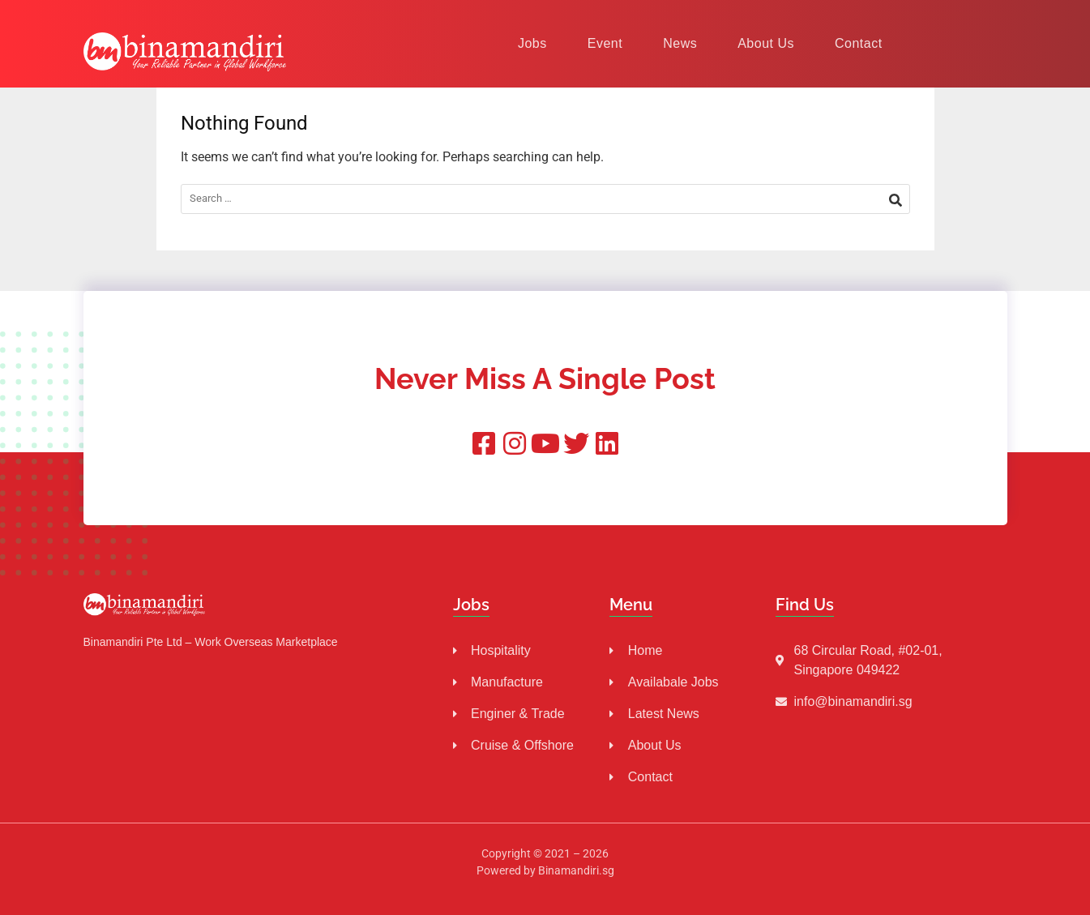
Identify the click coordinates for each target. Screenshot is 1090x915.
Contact (859, 43)
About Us (765, 43)
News (680, 43)
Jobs (532, 43)
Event (605, 43)
